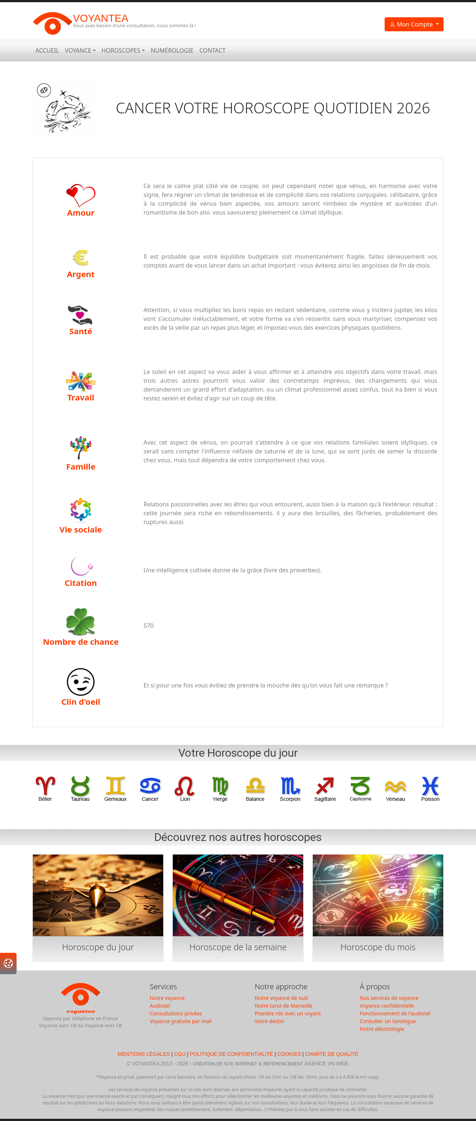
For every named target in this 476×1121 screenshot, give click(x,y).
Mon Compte (411, 24)
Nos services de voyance (389, 997)
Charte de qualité (331, 1054)
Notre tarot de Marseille (284, 1005)
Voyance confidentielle (387, 1005)
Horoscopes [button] (121, 50)
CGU (180, 1054)
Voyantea (100, 18)
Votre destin (269, 1021)
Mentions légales (144, 1054)
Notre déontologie (382, 1028)
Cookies (289, 1054)
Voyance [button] (78, 50)
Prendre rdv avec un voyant (288, 1013)
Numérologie (172, 50)
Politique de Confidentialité (231, 1054)
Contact (212, 50)
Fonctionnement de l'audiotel (395, 1013)
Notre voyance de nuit (281, 997)
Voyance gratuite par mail (181, 1021)
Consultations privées (176, 1013)
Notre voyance (167, 997)
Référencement (283, 1064)
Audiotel (160, 1005)
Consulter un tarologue (388, 1021)
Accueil (47, 50)
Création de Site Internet (225, 1064)
